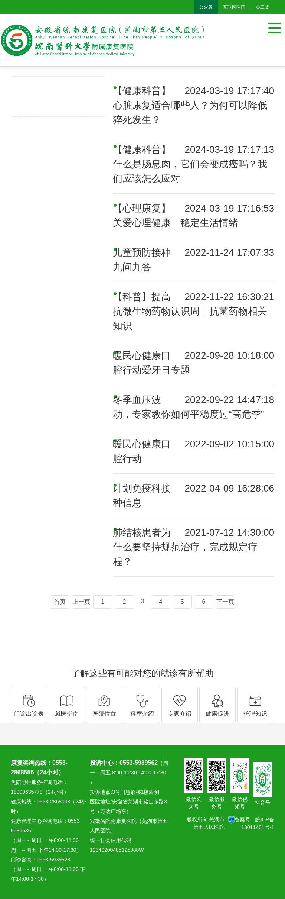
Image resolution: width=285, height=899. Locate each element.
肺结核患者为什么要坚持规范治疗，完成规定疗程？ (185, 547)
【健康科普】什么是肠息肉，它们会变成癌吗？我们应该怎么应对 (190, 164)
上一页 (81, 602)
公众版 (206, 7)
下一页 (225, 602)
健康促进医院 (58, 91)
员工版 (262, 7)
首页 (60, 602)
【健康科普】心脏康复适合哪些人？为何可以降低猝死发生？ (190, 105)
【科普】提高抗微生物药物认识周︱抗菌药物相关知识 (190, 311)
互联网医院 (234, 7)
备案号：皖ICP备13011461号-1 (251, 823)
